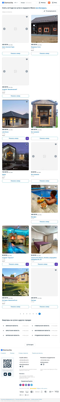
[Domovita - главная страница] (7, 3)
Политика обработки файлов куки (22, 399)
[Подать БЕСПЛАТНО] (49, 2)
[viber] (27, 138)
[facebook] (20, 385)
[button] (16, 3)
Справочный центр (26, 381)
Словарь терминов (23, 353)
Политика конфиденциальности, (8, 399)
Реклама (12, 353)
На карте (30, 344)
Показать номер (15, 53)
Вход (54, 2)
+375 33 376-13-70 (23, 362)
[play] (9, 374)
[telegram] (32, 385)
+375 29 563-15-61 (44, 360)
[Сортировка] (50, 11)
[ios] (5, 374)
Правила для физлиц (37, 353)
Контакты (21, 373)
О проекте (3, 353)
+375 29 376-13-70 (23, 360)
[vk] (26, 385)
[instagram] (23, 385)
